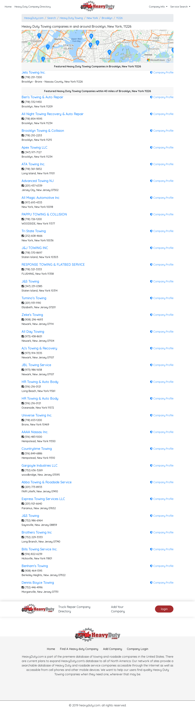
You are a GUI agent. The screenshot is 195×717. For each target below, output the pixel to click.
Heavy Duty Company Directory (33, 6)
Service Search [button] (179, 6)
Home (8, 6)
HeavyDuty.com (33, 18)
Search (51, 18)
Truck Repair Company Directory (74, 609)
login (164, 609)
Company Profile (161, 72)
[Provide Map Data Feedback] (169, 60)
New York (92, 18)
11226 (119, 18)
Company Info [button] (157, 6)
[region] (97, 46)
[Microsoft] (156, 60)
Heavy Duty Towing (71, 18)
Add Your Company (118, 609)
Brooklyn (107, 18)
